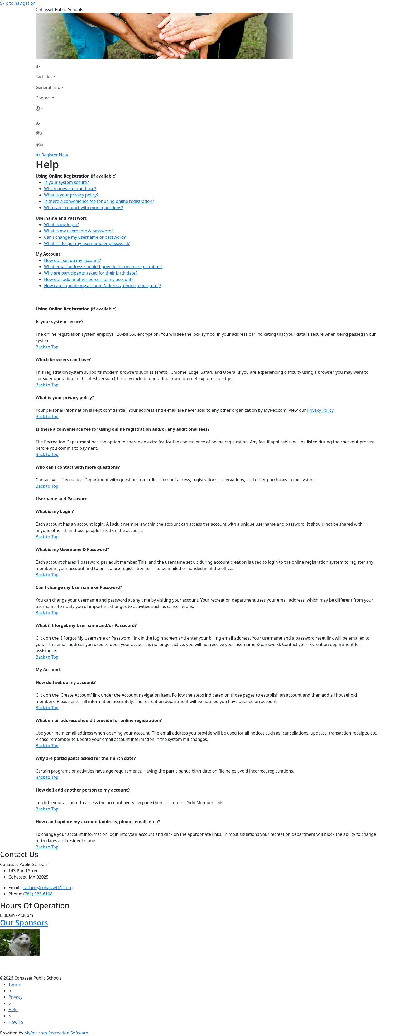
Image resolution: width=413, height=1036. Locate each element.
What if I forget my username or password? (87, 243)
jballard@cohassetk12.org (47, 887)
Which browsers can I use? (70, 188)
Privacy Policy (320, 410)
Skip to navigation (17, 3)
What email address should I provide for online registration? (103, 267)
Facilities (44, 77)
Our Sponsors (24, 923)
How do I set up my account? (72, 260)
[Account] (50, 108)
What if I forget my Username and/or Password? (86, 625)
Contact (43, 98)
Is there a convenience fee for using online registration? (99, 201)
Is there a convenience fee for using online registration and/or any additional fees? (122, 429)
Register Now (54, 155)
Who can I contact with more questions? (83, 207)
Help (13, 1010)
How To (15, 1022)
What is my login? (61, 224)
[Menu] (39, 144)
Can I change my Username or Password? (79, 587)
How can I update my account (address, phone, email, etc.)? (102, 286)
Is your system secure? (66, 182)
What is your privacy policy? (71, 195)
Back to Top (47, 347)
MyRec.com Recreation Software (56, 1033)
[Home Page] (50, 66)
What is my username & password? (78, 231)
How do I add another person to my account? (88, 279)
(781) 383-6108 (37, 894)
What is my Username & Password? (72, 549)
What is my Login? (55, 511)
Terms (14, 984)
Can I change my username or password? (85, 237)
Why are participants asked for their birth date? (90, 273)
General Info (48, 87)
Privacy (15, 997)
